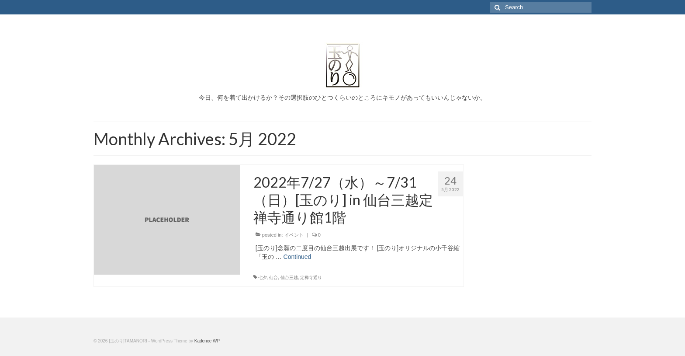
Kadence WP (207, 341)
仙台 (273, 277)
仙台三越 (289, 277)
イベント (294, 234)
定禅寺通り (311, 277)
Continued (297, 256)
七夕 (262, 277)
